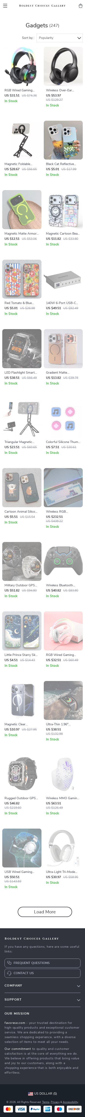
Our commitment (18, 1049)
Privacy (55, 1102)
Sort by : (28, 38)
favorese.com (15, 1023)
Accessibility (70, 1102)
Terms (45, 1102)
